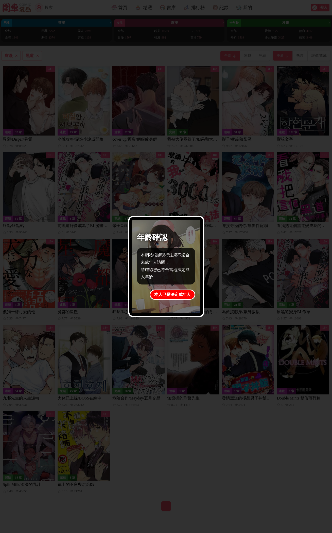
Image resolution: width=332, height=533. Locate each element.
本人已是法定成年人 (172, 294)
